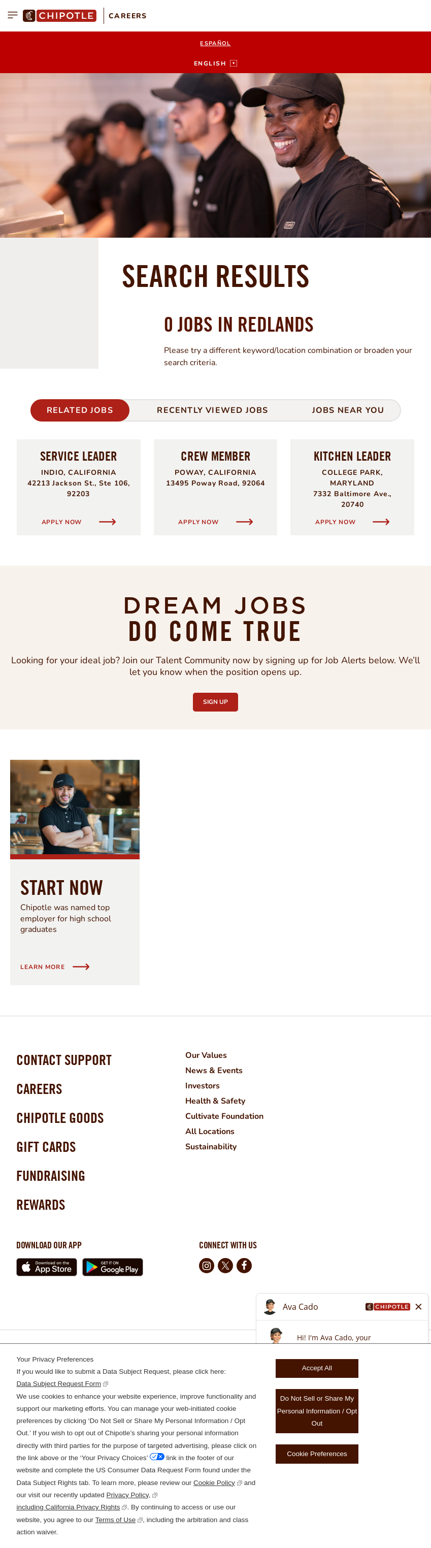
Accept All (317, 1368)
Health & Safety (215, 1101)
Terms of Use (115, 1520)
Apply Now (63, 522)
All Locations (210, 1131)
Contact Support (64, 1060)
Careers (128, 16)
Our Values (206, 1055)
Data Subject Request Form (58, 1384)
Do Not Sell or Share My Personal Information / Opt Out (317, 1411)
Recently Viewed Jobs (212, 410)
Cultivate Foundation (224, 1116)
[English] (215, 63)
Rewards (40, 1204)
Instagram (206, 1265)
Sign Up (220, 699)
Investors (202, 1085)
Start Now (61, 887)
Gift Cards (46, 1146)
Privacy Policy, (129, 1495)
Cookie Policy (214, 1483)
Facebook (244, 1265)
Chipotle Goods (60, 1117)
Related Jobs (80, 410)
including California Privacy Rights (68, 1507)
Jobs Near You (348, 410)
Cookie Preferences (317, 1454)
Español (215, 43)
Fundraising (50, 1175)
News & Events (214, 1070)
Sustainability (211, 1146)
